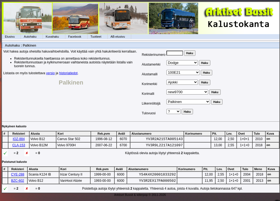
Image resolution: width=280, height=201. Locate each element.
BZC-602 (17, 183)
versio (50, 73)
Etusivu (10, 36)
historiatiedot (68, 73)
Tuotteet (96, 36)
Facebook (74, 36)
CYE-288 (17, 176)
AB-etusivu (118, 36)
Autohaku (30, 36)
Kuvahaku (52, 36)
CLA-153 (18, 146)
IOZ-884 (19, 139)
